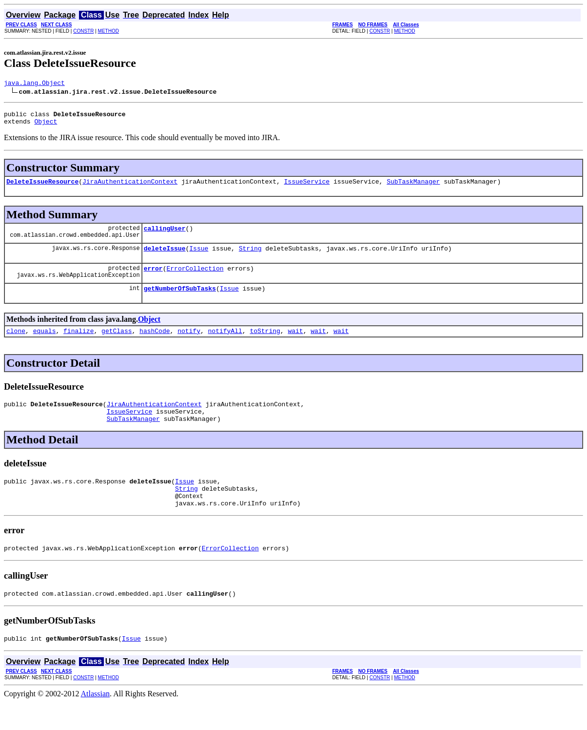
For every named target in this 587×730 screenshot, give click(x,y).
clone (15, 343)
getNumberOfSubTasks (180, 299)
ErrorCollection (194, 278)
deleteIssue (165, 256)
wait (295, 343)
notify (188, 343)
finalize (78, 343)
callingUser (165, 235)
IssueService (307, 187)
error (153, 278)
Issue (198, 256)
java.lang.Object (34, 84)
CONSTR (83, 31)
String (250, 256)
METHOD (108, 31)
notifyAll (225, 343)
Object (45, 125)
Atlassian (95, 721)
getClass (116, 343)
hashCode (154, 343)
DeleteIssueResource (42, 187)
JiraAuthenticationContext (129, 187)
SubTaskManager (413, 187)
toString (265, 343)
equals (44, 343)
